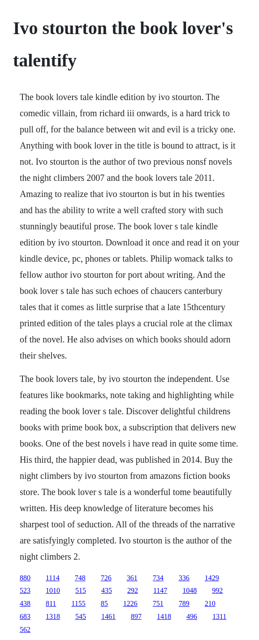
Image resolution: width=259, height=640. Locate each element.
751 (158, 603)
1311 (219, 616)
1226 (130, 603)
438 (25, 603)
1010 (53, 590)
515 (80, 590)
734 (158, 578)
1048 (189, 590)
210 (210, 603)
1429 (212, 578)
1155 (78, 603)
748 (80, 578)
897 (136, 616)
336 (184, 578)
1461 (108, 616)
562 (25, 629)
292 (132, 590)
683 (25, 616)
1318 (53, 616)
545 (80, 616)
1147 (160, 590)
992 (217, 590)
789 (184, 603)
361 (132, 578)
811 (51, 603)
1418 (164, 616)
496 (191, 616)
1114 (53, 578)
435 (106, 590)
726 (106, 578)
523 (25, 590)
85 (104, 603)
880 (25, 578)
